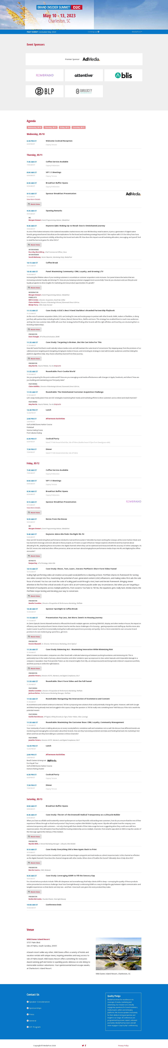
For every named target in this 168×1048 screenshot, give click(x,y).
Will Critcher (33, 300)
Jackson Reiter (34, 693)
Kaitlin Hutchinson (36, 717)
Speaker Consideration (39, 1002)
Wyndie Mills (33, 844)
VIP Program (35, 1027)
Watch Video (35, 204)
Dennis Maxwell (35, 644)
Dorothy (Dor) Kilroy (36, 252)
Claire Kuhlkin (34, 302)
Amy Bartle (33, 366)
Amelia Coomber (35, 603)
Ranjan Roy (33, 563)
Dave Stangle (34, 337)
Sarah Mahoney (35, 257)
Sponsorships (35, 1008)
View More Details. (34, 199)
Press (31, 1014)
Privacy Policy (123, 1045)
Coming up (93, 32)
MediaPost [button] (136, 32)
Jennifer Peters (35, 676)
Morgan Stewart (35, 220)
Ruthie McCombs (35, 899)
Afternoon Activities (55, 418)
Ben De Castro (34, 870)
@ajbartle (57, 366)
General (32, 1021)
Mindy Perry (33, 305)
